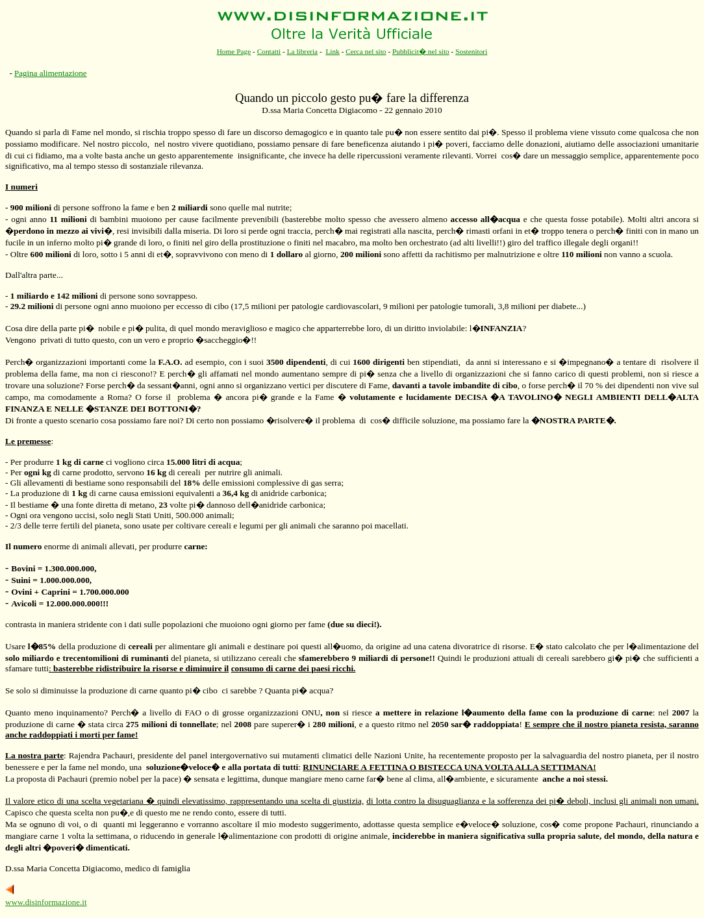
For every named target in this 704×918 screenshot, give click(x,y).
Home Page (234, 51)
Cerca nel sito (366, 51)
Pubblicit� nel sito (420, 51)
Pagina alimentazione (50, 73)
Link (332, 51)
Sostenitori (471, 51)
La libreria (302, 51)
